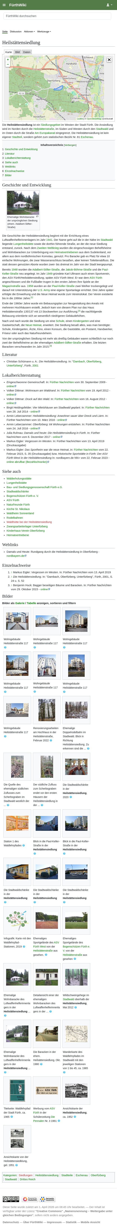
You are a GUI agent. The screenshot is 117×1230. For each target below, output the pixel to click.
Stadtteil (17, 137)
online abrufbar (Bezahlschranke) (27, 461)
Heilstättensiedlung (75, 793)
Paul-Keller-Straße (63, 286)
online (10, 386)
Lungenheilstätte (23, 243)
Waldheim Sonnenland (20, 513)
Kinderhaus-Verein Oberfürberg (26, 530)
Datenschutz (11, 1222)
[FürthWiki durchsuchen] (57, 16)
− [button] (8, 64)
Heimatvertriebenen (66, 252)
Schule (60, 321)
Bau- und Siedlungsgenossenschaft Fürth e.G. (35, 487)
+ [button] (8, 60)
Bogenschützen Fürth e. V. (23, 495)
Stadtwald (102, 128)
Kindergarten (81, 321)
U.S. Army (44, 290)
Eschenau (87, 137)
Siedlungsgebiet (51, 124)
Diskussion (16, 31)
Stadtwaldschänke (18, 491)
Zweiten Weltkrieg (48, 247)
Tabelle (31, 603)
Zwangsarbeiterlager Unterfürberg (27, 526)
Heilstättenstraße (43, 128)
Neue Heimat (33, 325)
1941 (49, 239)
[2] (79, 311)
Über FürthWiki (33, 1222)
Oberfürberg (98, 1175)
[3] (50, 346)
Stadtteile (67, 1175)
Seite (5, 31)
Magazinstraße (11, 286)
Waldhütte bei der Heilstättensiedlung (29, 522)
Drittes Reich (27, 1179)
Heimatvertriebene (18, 535)
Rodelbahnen (15, 517)
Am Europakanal (45, 132)
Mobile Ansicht (90, 1222)
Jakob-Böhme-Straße (79, 269)
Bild (17, 52)
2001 (35, 365)
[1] (32, 297)
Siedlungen (25, 1175)
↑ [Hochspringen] (11, 572)
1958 (30, 286)
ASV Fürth (96, 277)
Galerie (20, 603)
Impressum (54, 1222)
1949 (49, 273)
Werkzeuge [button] (43, 31)
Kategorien (10, 1175)
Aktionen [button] (28, 31)
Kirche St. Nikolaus (18, 509)
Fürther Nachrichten (62, 382)
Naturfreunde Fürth (18, 504)
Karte (8, 52)
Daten (26, 52)
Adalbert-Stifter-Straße (46, 269)
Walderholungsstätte (19, 478)
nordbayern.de (15, 555)
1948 (15, 269)
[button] (109, 59)
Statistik (71, 1222)
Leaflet (80, 119)
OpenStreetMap (94, 119)
